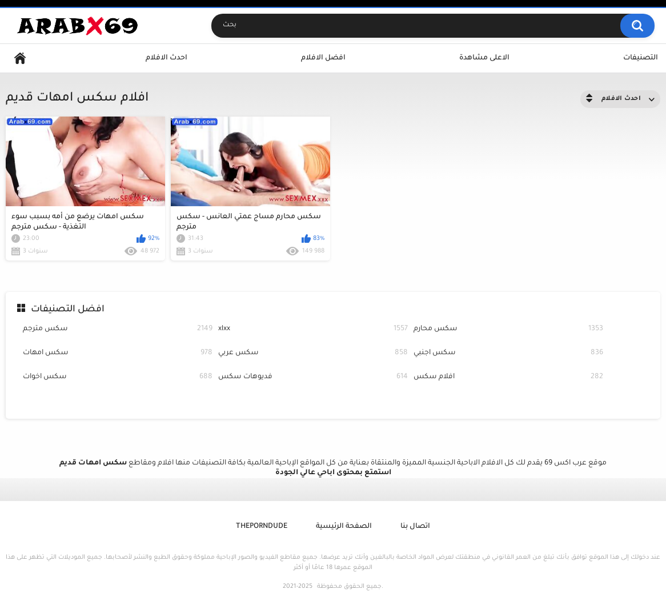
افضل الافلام (323, 58)
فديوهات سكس (313, 377)
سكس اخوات (117, 377)
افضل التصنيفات (68, 309)
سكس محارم (508, 329)
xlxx (313, 329)
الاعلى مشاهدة (484, 58)
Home (20, 58)
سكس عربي (313, 353)
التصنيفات (640, 58)
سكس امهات (117, 353)
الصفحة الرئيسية (344, 527)
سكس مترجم (117, 329)
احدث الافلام (166, 58)
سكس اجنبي (508, 353)
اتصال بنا (415, 527)
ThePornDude (261, 527)
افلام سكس (508, 377)
